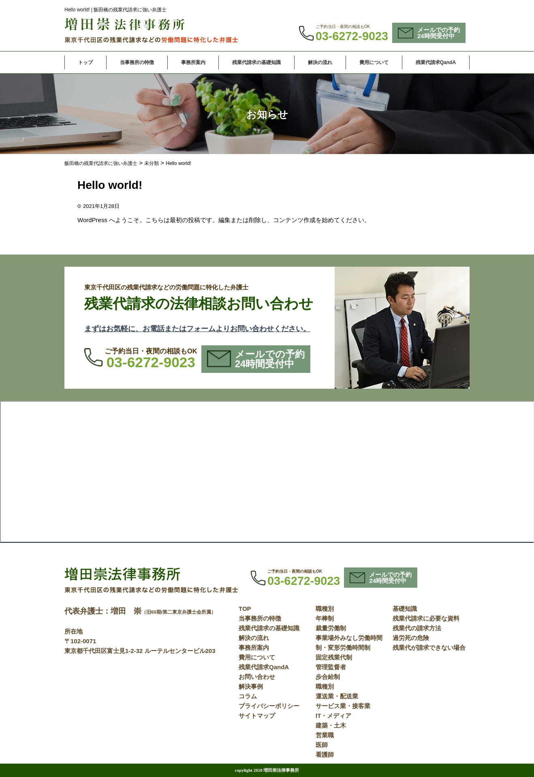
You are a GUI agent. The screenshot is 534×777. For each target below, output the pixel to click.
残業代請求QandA (436, 62)
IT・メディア (333, 715)
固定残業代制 (334, 657)
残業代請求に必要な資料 (426, 618)
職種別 (325, 608)
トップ (85, 62)
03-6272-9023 (352, 36)
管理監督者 (331, 667)
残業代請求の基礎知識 (256, 62)
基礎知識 (405, 608)
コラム (248, 696)
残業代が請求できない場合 (429, 647)
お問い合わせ (257, 676)
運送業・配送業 (337, 696)
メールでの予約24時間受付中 (429, 32)
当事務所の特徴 (137, 62)
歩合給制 (328, 676)
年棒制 (325, 618)
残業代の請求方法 (417, 628)
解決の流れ (320, 62)
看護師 (325, 754)
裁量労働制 (331, 628)
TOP (245, 608)
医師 (322, 744)
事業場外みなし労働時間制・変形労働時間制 (349, 642)
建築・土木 (331, 725)
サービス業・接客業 (343, 705)
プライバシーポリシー (269, 705)
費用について (374, 62)
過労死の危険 (411, 637)
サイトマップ (257, 715)
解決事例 (251, 686)
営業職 (325, 735)
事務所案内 (193, 62)
